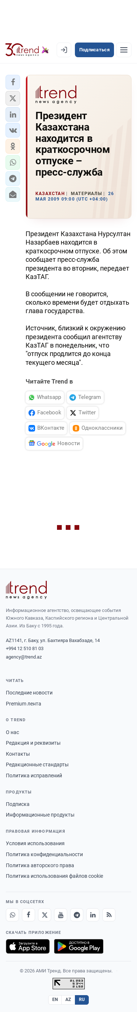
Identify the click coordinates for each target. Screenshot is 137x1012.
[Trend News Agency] (26, 590)
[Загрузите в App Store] (28, 946)
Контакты (18, 754)
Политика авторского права (40, 865)
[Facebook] (28, 914)
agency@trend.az (24, 657)
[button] (13, 82)
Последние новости (29, 693)
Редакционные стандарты (37, 764)
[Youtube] (60, 914)
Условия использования (35, 843)
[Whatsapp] (12, 914)
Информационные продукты (40, 815)
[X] (44, 914)
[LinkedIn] (92, 914)
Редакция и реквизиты (33, 743)
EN (55, 999)
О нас (12, 732)
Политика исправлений (34, 775)
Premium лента (23, 704)
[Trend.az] (27, 49)
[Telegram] (76, 914)
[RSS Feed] (108, 914)
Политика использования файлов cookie (54, 876)
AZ (68, 999)
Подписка (18, 804)
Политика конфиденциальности (44, 854)
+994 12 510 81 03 (24, 648)
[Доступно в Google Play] (78, 946)
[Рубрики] (124, 50)
